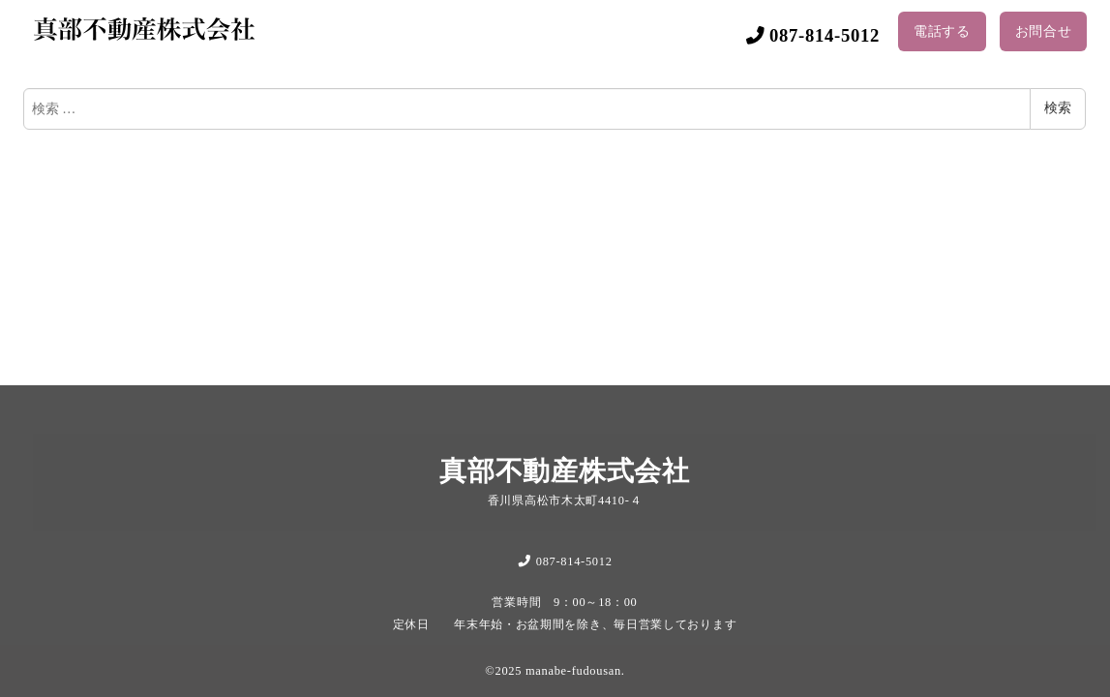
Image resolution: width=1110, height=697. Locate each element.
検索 (1057, 108)
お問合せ (1043, 31)
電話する (942, 31)
